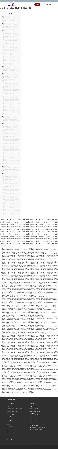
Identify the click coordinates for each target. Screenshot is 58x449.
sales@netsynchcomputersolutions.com (33, 1)
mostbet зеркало (3, 245)
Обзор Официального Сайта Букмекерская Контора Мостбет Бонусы (15, 394)
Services (9, 428)
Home (8, 424)
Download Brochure (11, 439)
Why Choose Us (10, 426)
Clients (8, 430)
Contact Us (9, 441)
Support (9, 435)
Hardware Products (11, 432)
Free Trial (37, 4)
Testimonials (9, 437)
